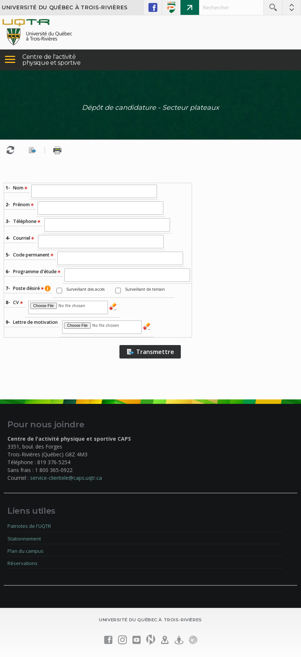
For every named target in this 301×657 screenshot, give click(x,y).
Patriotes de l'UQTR (29, 526)
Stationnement (24, 538)
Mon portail (189, 7)
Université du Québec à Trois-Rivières (65, 7)
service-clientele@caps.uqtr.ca (66, 477)
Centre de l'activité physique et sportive (51, 59)
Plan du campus (25, 551)
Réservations (22, 563)
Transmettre (150, 352)
